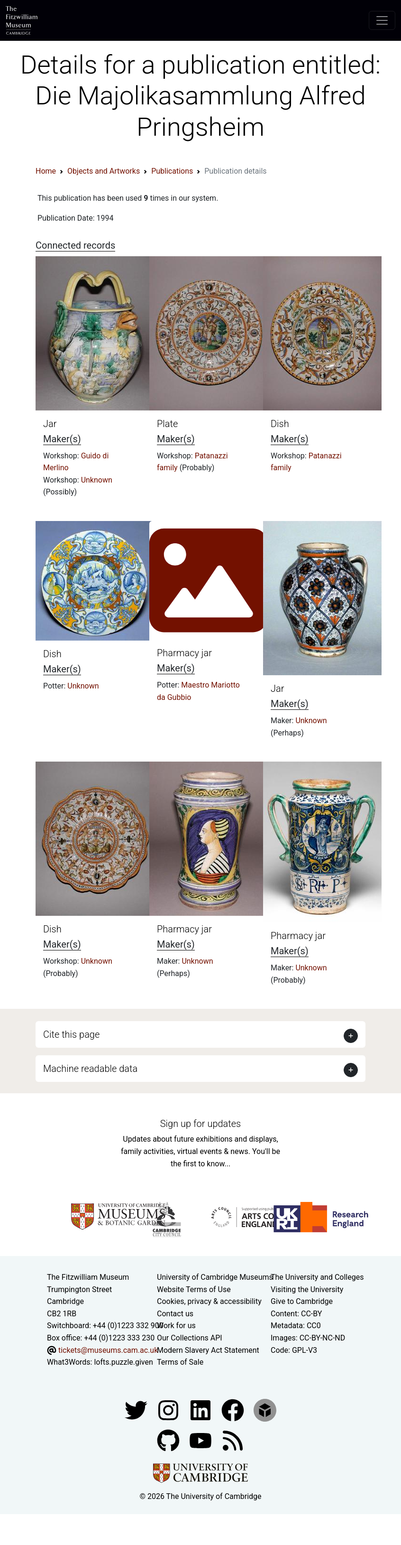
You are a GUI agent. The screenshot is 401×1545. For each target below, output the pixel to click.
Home (46, 171)
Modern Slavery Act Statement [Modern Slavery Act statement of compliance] (208, 1350)
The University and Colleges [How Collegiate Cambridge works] (317, 1277)
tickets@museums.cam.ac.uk (108, 1350)
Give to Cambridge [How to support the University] (302, 1301)
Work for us (176, 1325)
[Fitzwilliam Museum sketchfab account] (265, 1409)
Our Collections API (189, 1337)
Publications (172, 171)
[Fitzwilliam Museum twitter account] (137, 1409)
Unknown (96, 479)
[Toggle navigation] (382, 20)
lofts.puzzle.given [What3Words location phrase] (123, 1362)
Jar (49, 423)
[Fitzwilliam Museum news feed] (233, 1439)
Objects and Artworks (103, 171)
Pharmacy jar (184, 653)
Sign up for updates (200, 1123)
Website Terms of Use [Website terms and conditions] (194, 1289)
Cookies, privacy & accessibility (209, 1301)
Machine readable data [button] (90, 1068)
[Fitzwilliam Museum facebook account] (201, 1409)
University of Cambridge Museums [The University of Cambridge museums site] (215, 1277)
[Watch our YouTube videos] (201, 1439)
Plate (167, 423)
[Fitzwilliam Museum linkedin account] (234, 1409)
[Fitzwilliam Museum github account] (169, 1439)
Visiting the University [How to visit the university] (307, 1289)
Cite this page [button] (71, 1034)
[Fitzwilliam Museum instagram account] (169, 1409)
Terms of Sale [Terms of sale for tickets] (180, 1362)
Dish (280, 423)
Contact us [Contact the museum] (175, 1313)
